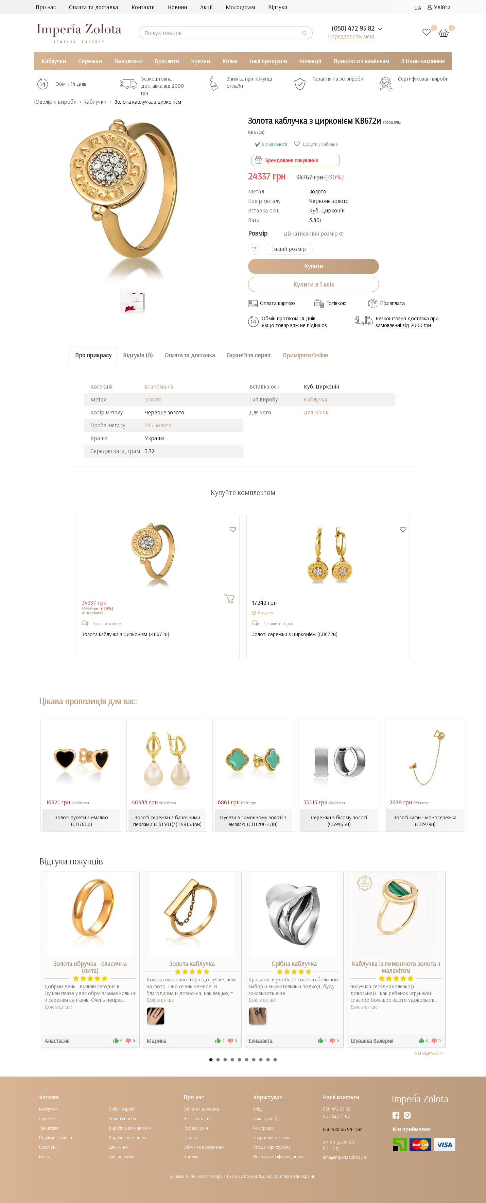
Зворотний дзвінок (271, 1137)
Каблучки (53, 61)
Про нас (46, 7)
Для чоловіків (122, 1156)
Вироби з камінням (127, 1137)
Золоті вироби (122, 1118)
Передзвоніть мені (350, 36)
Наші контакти (197, 1118)
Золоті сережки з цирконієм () (294, 634)
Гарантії (191, 1137)
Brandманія (159, 386)
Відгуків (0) (138, 355)
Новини (177, 7)
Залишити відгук (108, 623)
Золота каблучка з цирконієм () (126, 634)
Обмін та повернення (204, 1147)
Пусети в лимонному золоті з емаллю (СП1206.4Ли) (253, 820)
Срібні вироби (122, 1109)
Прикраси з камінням (361, 61)
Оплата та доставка (93, 7)
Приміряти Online (305, 355)
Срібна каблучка (294, 964)
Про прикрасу (93, 355)
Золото (153, 399)
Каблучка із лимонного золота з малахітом (396, 967)
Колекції (310, 61)
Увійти (439, 7)
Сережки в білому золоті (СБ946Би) (339, 820)
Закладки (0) (266, 1118)
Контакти (143, 7)
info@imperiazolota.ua (344, 1157)
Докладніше (58, 1006)
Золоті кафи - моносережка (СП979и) (425, 820)
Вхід (257, 1109)
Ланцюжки (128, 61)
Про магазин (196, 1128)
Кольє (230, 61)
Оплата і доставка (201, 1109)
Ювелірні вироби (55, 101)
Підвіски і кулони (55, 1137)
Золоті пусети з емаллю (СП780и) (81, 820)
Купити (313, 266)
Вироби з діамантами (130, 1128)
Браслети (167, 61)
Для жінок (316, 412)
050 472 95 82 (336, 1109)
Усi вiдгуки (429, 1052)
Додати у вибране (315, 144)
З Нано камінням (423, 61)
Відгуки (277, 7)
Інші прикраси (268, 61)
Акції (206, 7)
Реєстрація (263, 1128)
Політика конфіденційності (279, 1156)
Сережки (90, 61)
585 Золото (158, 425)
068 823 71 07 (336, 1116)
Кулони (200, 61)
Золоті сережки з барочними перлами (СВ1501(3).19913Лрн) (167, 820)
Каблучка (315, 399)
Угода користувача (272, 1147)
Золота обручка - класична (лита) (90, 967)
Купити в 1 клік (313, 284)
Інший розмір (289, 248)
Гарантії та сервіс (249, 355)
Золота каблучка (192, 964)
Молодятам (240, 7)
